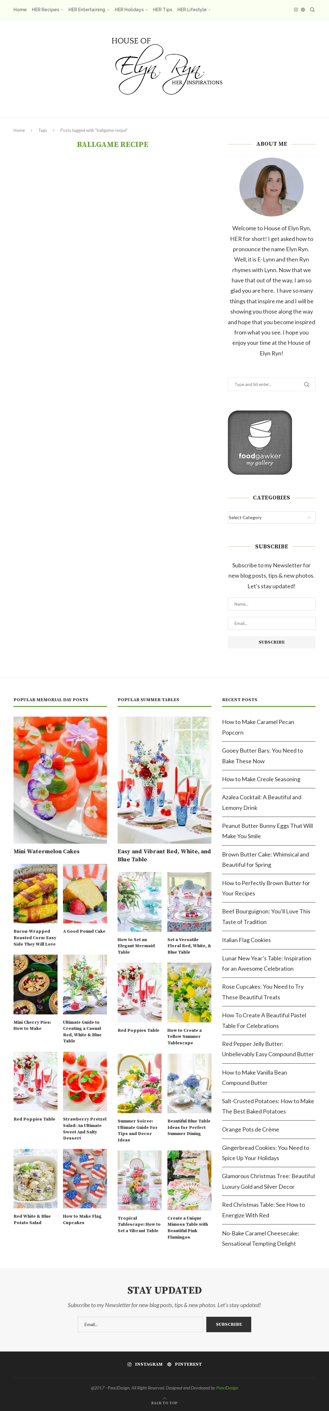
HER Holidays (129, 9)
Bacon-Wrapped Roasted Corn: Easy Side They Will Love (34, 938)
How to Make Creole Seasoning (261, 779)
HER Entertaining (86, 9)
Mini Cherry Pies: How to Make (32, 1026)
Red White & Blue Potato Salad (32, 1220)
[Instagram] (296, 9)
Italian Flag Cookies (246, 939)
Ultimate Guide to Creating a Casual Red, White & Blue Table (82, 1032)
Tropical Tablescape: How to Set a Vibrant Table (139, 1224)
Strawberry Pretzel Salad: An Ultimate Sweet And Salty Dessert (84, 1128)
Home (20, 9)
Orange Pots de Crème (250, 1129)
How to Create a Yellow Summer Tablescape (184, 1037)
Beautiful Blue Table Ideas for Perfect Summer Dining (188, 1127)
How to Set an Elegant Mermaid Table (136, 946)
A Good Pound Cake (84, 931)
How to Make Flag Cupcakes (82, 1220)
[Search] (312, 9)
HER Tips (162, 9)
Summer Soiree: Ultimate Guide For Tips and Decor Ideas (138, 1130)
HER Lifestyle (192, 9)
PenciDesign (227, 1387)
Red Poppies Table (34, 1119)
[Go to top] (164, 1402)
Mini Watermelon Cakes (46, 851)
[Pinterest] (303, 9)
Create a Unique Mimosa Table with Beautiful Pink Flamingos (187, 1227)
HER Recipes (45, 9)
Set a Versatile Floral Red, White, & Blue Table (189, 946)
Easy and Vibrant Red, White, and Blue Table (164, 855)
